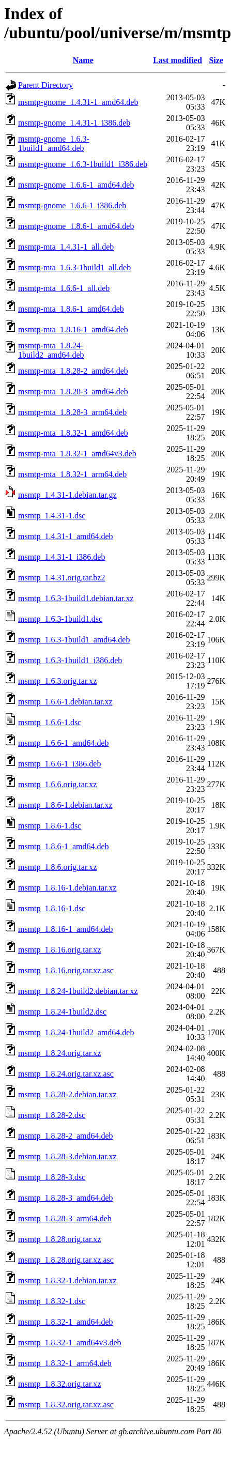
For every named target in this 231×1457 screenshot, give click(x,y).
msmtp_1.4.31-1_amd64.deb (65, 536)
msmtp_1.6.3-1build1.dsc (60, 619)
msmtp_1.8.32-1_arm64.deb (65, 1363)
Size (216, 60)
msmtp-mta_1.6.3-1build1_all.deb (74, 267)
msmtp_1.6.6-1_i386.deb (59, 763)
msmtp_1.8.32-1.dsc (51, 1301)
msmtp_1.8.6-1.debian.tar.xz (65, 805)
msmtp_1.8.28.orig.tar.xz (59, 1239)
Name (83, 60)
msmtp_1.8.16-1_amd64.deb (65, 929)
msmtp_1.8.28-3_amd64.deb (65, 1197)
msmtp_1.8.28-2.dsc (51, 1115)
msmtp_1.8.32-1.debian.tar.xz (67, 1280)
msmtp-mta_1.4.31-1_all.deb (66, 246)
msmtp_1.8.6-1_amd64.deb (63, 846)
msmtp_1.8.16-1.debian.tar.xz (67, 887)
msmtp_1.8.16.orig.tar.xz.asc (66, 970)
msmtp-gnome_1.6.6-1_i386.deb (72, 205)
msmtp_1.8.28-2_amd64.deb (65, 1135)
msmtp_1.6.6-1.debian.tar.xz (65, 701)
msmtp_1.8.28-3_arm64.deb (65, 1218)
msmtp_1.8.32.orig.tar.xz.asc (66, 1404)
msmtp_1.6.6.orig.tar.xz (57, 784)
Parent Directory (45, 85)
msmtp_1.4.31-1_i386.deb (61, 557)
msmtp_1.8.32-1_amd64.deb (65, 1321)
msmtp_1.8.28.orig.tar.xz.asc (66, 1259)
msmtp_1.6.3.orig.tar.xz (57, 681)
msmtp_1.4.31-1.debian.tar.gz (67, 494)
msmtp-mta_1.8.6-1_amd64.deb (71, 308)
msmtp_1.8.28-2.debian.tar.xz (67, 1094)
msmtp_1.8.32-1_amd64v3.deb (69, 1342)
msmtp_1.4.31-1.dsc (51, 515)
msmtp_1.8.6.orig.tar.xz (57, 867)
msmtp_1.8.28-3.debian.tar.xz (67, 1156)
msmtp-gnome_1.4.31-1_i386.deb (74, 122)
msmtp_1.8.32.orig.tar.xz (59, 1383)
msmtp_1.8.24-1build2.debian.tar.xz (78, 991)
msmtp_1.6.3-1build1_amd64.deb (74, 639)
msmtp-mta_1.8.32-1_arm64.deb (72, 474)
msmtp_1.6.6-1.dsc (49, 722)
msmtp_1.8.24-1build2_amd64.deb (76, 1032)
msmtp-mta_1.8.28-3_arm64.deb (72, 412)
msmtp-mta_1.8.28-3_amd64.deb (73, 391)
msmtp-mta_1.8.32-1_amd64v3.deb (77, 453)
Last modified (177, 60)
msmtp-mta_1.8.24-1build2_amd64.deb (51, 350)
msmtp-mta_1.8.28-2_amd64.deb (73, 370)
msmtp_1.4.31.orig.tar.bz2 (61, 577)
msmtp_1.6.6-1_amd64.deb (63, 743)
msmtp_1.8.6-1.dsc (49, 825)
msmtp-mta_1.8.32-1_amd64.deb (73, 432)
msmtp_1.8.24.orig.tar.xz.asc (66, 1073)
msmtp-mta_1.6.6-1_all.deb (64, 288)
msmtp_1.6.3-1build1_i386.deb (70, 660)
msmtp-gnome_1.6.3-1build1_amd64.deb (53, 143)
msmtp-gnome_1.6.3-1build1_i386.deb (82, 164)
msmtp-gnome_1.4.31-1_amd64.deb (78, 102)
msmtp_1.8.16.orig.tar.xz (59, 949)
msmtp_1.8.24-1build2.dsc (62, 1011)
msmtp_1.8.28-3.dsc (51, 1177)
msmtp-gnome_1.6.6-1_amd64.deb (76, 184)
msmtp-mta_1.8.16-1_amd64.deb (73, 329)
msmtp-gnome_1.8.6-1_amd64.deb (76, 226)
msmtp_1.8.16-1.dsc (51, 908)
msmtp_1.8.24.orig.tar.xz (59, 1053)
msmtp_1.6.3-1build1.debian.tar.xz (76, 598)
